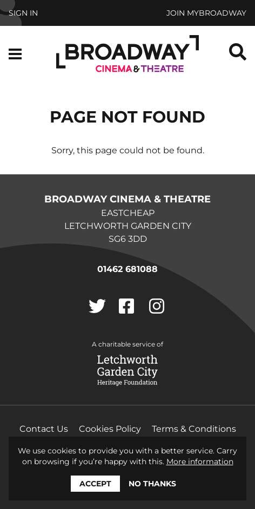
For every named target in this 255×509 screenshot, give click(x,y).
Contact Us (43, 429)
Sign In (23, 13)
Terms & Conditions (194, 429)
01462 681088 (127, 269)
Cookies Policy (110, 429)
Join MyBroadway (206, 13)
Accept (95, 483)
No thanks (152, 483)
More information (199, 461)
